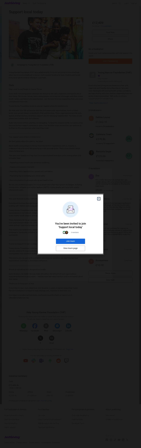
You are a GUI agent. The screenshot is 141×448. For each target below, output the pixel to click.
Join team (70, 241)
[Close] (98, 198)
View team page (70, 248)
